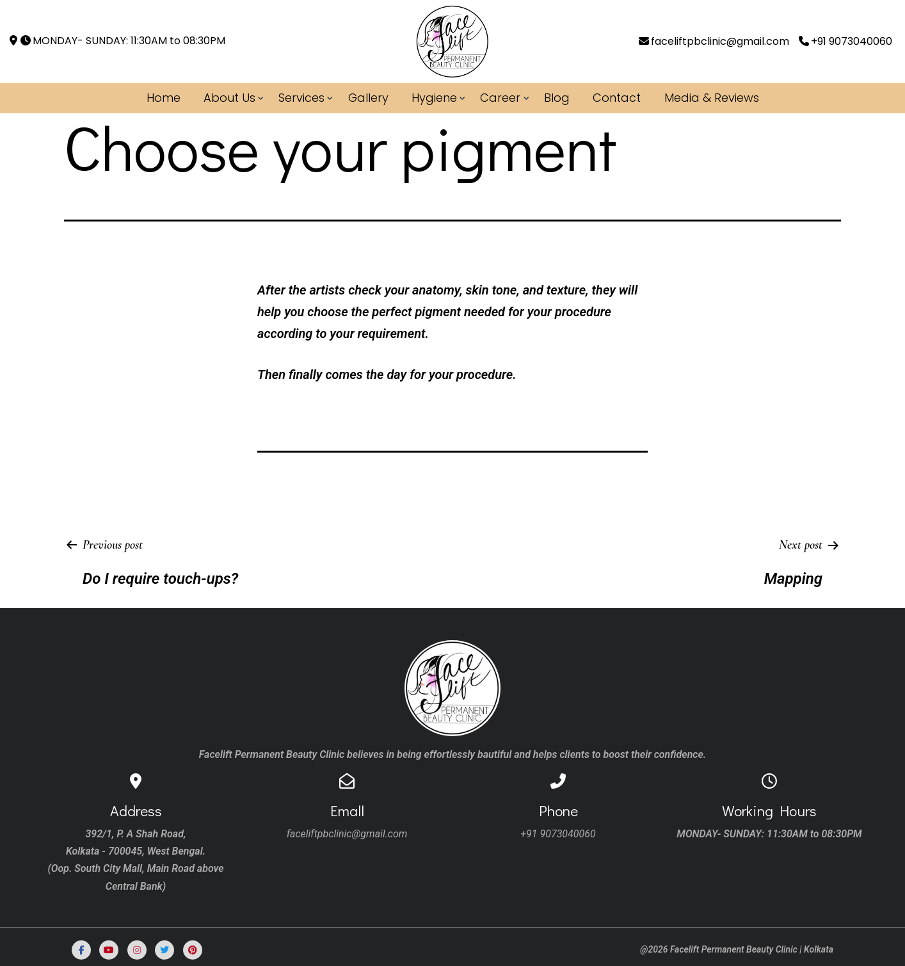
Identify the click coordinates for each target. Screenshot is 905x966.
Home (163, 98)
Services (301, 98)
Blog (557, 98)
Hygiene (434, 98)
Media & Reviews (711, 98)
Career (500, 98)
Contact (617, 98)
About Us (229, 98)
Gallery (368, 98)
